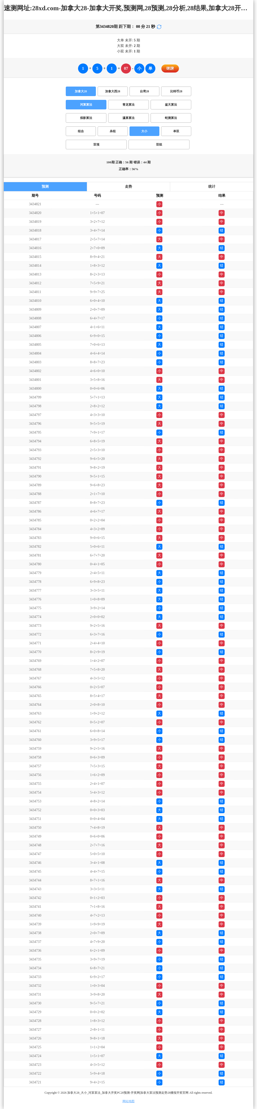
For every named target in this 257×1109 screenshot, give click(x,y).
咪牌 (170, 68)
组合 (81, 131)
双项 (96, 144)
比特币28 (176, 91)
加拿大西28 (112, 91)
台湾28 (144, 91)
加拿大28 (81, 91)
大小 (144, 131)
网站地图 (128, 1101)
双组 (159, 144)
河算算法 (86, 104)
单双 (176, 131)
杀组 (113, 131)
